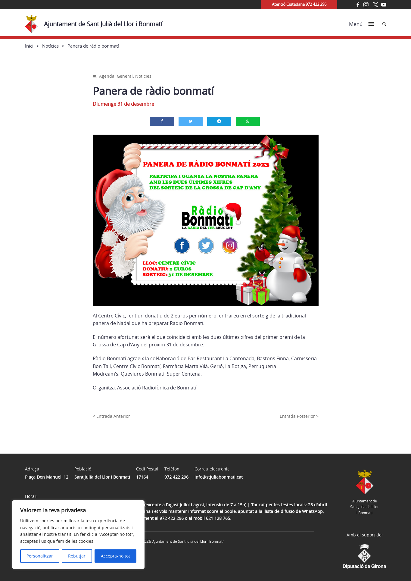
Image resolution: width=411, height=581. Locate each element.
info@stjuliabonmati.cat (219, 477)
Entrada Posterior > (299, 416)
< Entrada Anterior (111, 416)
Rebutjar (77, 556)
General (125, 76)
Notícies (50, 46)
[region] (78, 534)
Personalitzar (39, 556)
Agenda (106, 76)
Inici (29, 46)
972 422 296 (176, 477)
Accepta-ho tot (115, 556)
